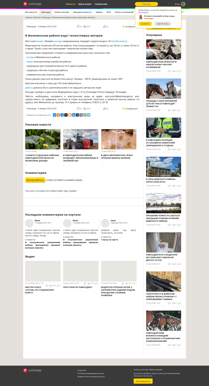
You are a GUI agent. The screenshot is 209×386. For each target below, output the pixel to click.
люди (30, 61)
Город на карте (109, 239)
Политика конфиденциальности (90, 373)
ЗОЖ (108, 12)
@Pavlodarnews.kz (117, 41)
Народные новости (82, 12)
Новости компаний (124, 12)
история (31, 57)
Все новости (31, 12)
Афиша (99, 12)
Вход (177, 4)
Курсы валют (85, 4)
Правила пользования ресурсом (91, 376)
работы (29, 87)
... (42, 159)
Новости (70, 4)
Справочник (101, 4)
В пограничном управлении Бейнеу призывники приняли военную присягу (42, 245)
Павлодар (46, 12)
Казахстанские (62, 12)
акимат (40, 41)
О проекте (81, 370)
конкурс (58, 41)
